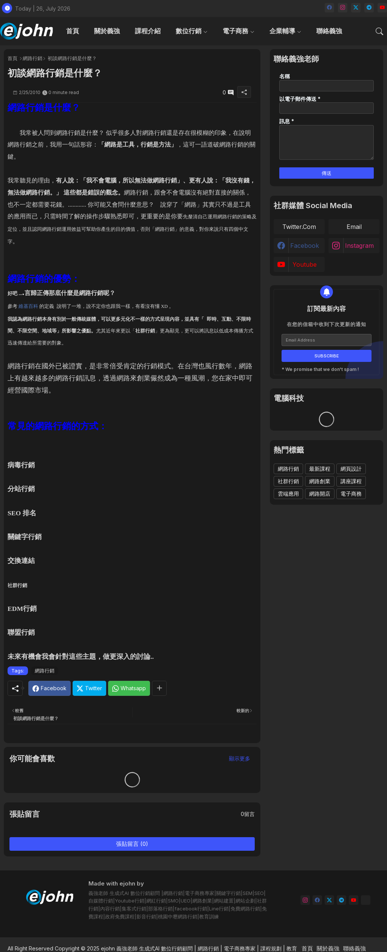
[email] (365, 900)
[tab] (73, 31)
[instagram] (342, 7)
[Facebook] (49, 688)
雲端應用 (288, 493)
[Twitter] (89, 688)
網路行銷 (32, 58)
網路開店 (319, 493)
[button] (379, 31)
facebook (304, 245)
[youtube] (382, 7)
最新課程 (319, 468)
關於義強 (107, 31)
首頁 (72, 31)
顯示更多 (239, 758)
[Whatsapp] (129, 688)
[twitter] (356, 7)
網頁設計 (351, 468)
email (354, 226)
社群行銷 (288, 481)
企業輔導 (282, 31)
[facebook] (329, 7)
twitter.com (299, 226)
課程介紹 (148, 31)
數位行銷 (188, 31)
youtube (305, 264)
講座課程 (351, 481)
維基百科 (28, 306)
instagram (359, 245)
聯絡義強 (329, 31)
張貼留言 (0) (132, 843)
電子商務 (235, 31)
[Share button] (159, 688)
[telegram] (369, 7)
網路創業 (319, 481)
